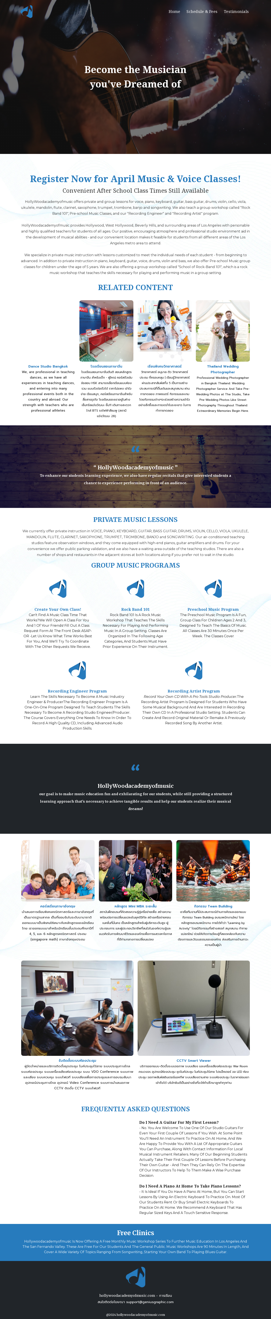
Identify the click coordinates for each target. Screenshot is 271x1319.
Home (174, 11)
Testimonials (236, 11)
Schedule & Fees (202, 11)
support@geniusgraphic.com (150, 1302)
